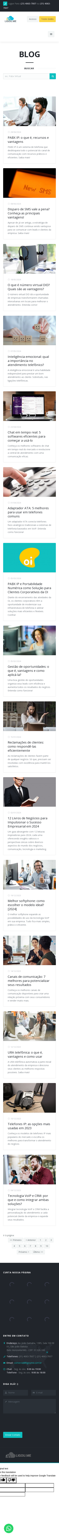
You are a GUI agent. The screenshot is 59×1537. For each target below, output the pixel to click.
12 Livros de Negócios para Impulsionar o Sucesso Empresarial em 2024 (27, 822)
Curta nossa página (17, 1272)
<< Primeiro (16, 1240)
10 (47, 1245)
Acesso (33, 19)
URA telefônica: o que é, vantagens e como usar (25, 1054)
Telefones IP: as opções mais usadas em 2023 (29, 1126)
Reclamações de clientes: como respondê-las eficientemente (26, 746)
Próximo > (24, 1251)
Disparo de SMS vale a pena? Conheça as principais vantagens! (29, 213)
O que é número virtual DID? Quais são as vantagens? (29, 287)
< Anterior (31, 1240)
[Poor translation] (11, 1480)
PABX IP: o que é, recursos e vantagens (28, 139)
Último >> (38, 1251)
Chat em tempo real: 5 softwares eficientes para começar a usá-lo (26, 436)
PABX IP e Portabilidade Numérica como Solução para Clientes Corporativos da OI (29, 588)
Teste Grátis (47, 19)
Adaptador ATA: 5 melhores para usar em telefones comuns (28, 512)
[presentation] (27, 1423)
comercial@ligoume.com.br (28, 1362)
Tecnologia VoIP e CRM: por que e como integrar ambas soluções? (28, 1200)
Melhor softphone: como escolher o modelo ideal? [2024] (26, 905)
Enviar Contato (12, 1434)
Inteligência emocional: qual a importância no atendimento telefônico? (28, 361)
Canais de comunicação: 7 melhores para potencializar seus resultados (29, 981)
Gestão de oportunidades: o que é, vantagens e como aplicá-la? (28, 670)
